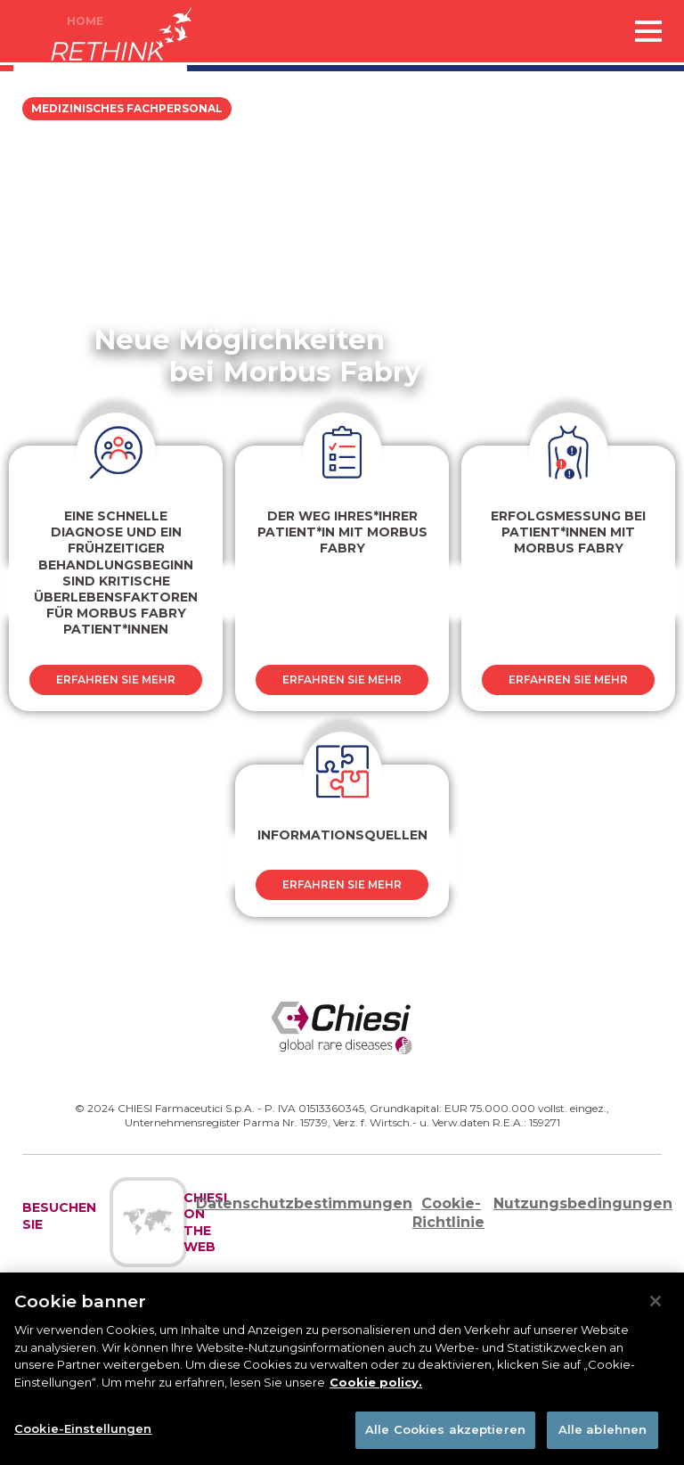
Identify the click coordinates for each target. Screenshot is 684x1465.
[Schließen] (655, 1301)
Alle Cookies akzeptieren (445, 1429)
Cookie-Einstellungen (83, 1428)
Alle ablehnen (602, 1429)
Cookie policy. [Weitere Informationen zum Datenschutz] (376, 1382)
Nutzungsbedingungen (582, 1203)
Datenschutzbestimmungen (304, 1203)
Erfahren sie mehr (115, 679)
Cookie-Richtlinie (448, 1213)
